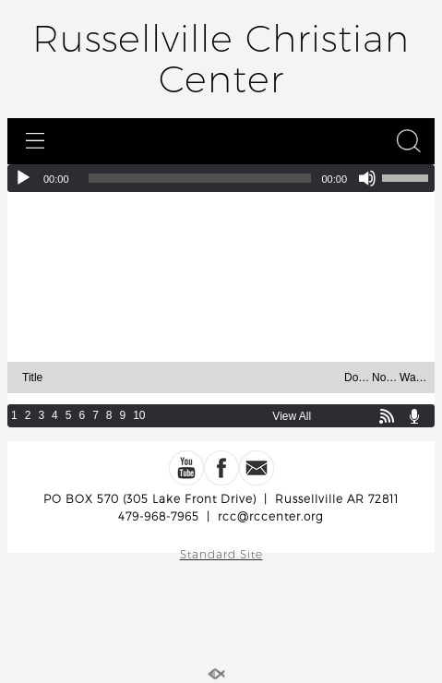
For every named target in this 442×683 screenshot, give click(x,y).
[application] (221, 178)
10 (139, 415)
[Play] (23, 178)
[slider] (200, 178)
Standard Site (221, 554)
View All (291, 416)
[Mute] (367, 178)
